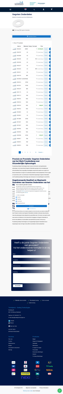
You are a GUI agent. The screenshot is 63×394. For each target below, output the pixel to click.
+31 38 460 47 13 (17, 315)
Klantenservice (11, 343)
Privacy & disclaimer (44, 387)
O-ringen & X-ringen (37, 347)
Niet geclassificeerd (21, 203)
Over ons (10, 339)
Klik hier (23, 191)
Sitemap (10, 349)
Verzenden (18, 285)
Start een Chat (12, 326)
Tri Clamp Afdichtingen (38, 356)
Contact (10, 341)
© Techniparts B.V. (19, 387)
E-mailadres (15, 259)
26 (35, 152)
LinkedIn (12, 320)
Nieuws (12, 323)
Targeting (19, 199)
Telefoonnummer (16, 265)
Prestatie (19, 197)
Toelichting (15, 271)
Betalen (10, 345)
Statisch (34, 354)
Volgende (41, 152)
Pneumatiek (35, 349)
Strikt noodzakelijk (20, 195)
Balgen (34, 339)
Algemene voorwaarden (31, 387)
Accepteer (31, 206)
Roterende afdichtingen (38, 352)
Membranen (35, 345)
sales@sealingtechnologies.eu (18, 317)
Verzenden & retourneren (14, 347)
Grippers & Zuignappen (38, 341)
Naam (14, 254)
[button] (25, 9)
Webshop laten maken (28, 390)
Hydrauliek (35, 343)
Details (46, 49)
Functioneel (19, 201)
